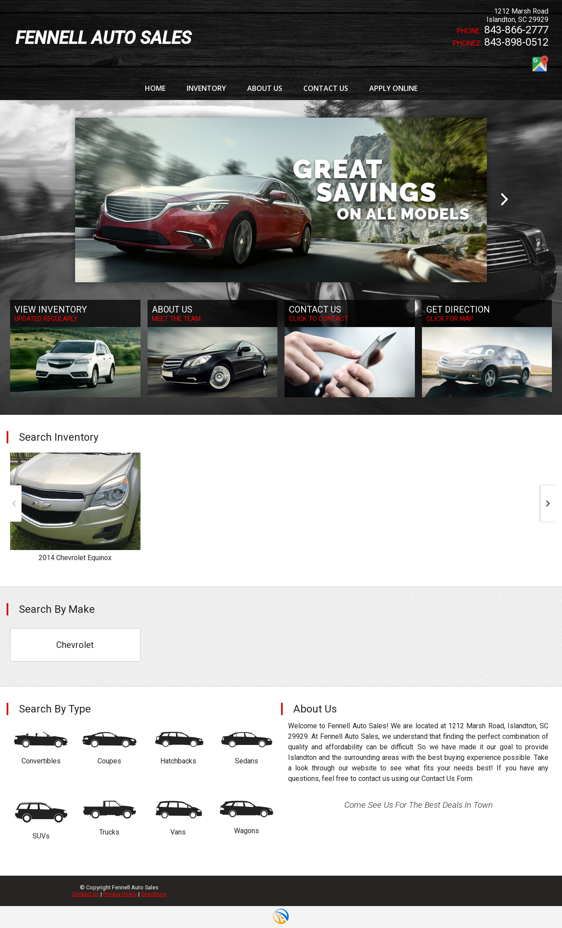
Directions (153, 894)
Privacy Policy (120, 894)
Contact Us (85, 894)
